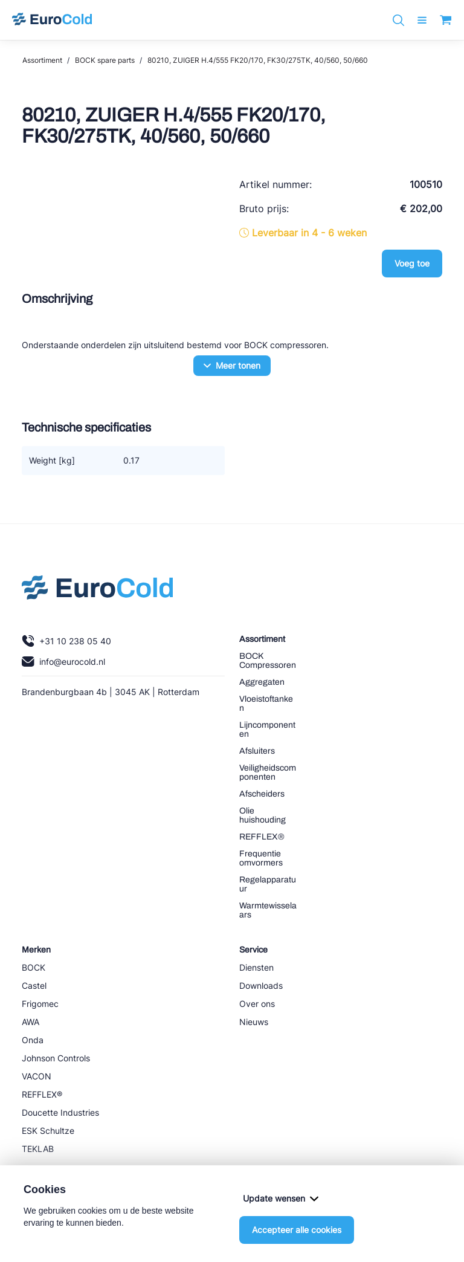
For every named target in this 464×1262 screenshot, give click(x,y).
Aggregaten (262, 682)
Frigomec (40, 1003)
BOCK (33, 967)
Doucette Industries (60, 1112)
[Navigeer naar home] (52, 20)
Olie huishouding (262, 815)
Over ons (257, 1003)
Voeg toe (412, 263)
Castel (34, 985)
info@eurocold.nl (63, 661)
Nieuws (253, 1022)
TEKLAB (38, 1149)
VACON (36, 1076)
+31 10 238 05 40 (66, 641)
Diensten (256, 967)
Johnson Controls (56, 1058)
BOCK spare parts (105, 60)
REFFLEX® (262, 836)
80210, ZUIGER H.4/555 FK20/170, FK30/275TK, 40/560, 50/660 (257, 60)
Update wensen (280, 1198)
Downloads (261, 985)
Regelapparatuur (267, 884)
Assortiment (42, 60)
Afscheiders (262, 793)
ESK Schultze (48, 1130)
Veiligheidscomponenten (267, 772)
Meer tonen (232, 365)
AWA (30, 1022)
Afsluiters (257, 751)
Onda (33, 1040)
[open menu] (422, 20)
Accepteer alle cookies (296, 1230)
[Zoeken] (398, 20)
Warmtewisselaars (268, 910)
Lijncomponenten (267, 729)
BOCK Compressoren (267, 661)
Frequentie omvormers (261, 858)
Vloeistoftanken (266, 703)
